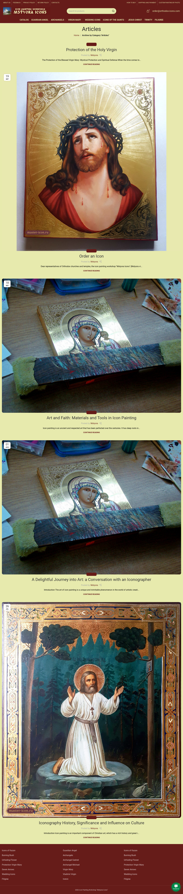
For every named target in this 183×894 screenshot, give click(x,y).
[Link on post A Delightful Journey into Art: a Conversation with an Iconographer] (91, 507)
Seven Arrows (8, 869)
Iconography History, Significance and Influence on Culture (91, 822)
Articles (91, 44)
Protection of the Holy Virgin (91, 49)
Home (76, 35)
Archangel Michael (71, 865)
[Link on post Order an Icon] (91, 161)
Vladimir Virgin (69, 874)
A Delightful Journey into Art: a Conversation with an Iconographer (91, 579)
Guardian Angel (70, 850)
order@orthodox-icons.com (166, 11)
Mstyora (94, 55)
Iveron (65, 879)
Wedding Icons (8, 874)
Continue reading (91, 64)
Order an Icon (91, 256)
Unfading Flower (9, 860)
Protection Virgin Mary (12, 865)
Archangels (68, 855)
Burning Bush (8, 855)
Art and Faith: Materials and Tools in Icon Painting (91, 417)
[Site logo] (26, 11)
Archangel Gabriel (71, 860)
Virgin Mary (68, 869)
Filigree (5, 879)
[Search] (91, 11)
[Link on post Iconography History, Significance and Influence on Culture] (91, 710)
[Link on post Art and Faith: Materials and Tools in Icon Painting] (91, 346)
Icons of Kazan (8, 850)
